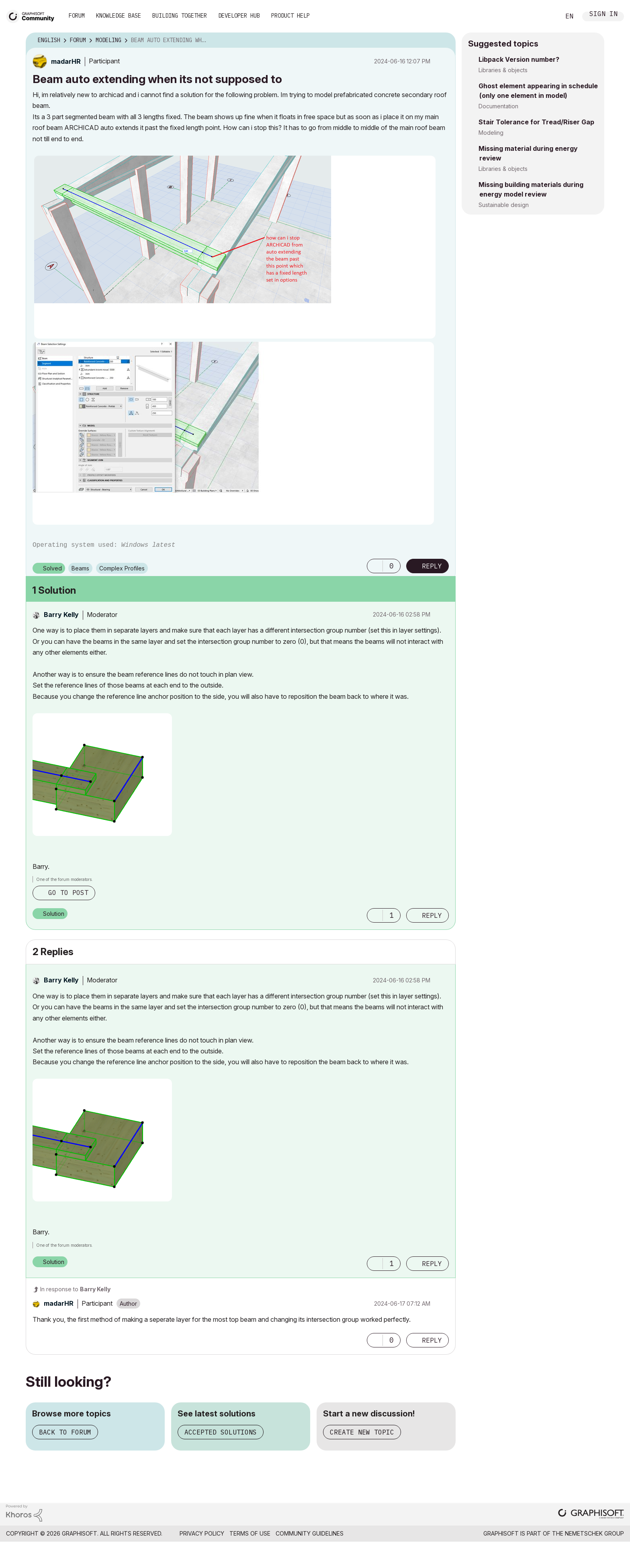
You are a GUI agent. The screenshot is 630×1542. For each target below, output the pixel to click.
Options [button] (444, 40)
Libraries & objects (503, 70)
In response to (75, 1289)
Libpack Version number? (519, 59)
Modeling (491, 132)
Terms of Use (249, 1533)
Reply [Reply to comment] (432, 915)
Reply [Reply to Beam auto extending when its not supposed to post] (432, 566)
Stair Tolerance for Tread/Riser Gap (536, 122)
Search (545, 16)
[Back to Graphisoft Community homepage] (33, 15)
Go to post (68, 893)
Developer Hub (239, 15)
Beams (80, 568)
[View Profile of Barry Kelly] (61, 615)
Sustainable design (504, 204)
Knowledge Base (118, 15)
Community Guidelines (310, 1533)
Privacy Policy (202, 1533)
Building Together (179, 15)
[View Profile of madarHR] (66, 61)
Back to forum (65, 1432)
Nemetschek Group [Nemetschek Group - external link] (594, 1533)
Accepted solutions (220, 1432)
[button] (235, 247)
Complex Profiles (122, 568)
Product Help (290, 15)
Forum (77, 15)
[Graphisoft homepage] (591, 1514)
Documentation (498, 106)
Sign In (603, 15)
